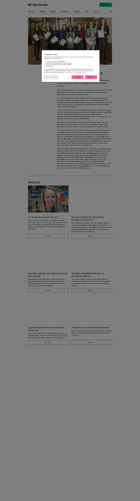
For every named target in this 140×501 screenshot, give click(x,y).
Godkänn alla (91, 77)
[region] (71, 66)
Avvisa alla (77, 77)
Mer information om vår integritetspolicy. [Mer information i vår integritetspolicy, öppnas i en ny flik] (75, 72)
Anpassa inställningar (51, 77)
